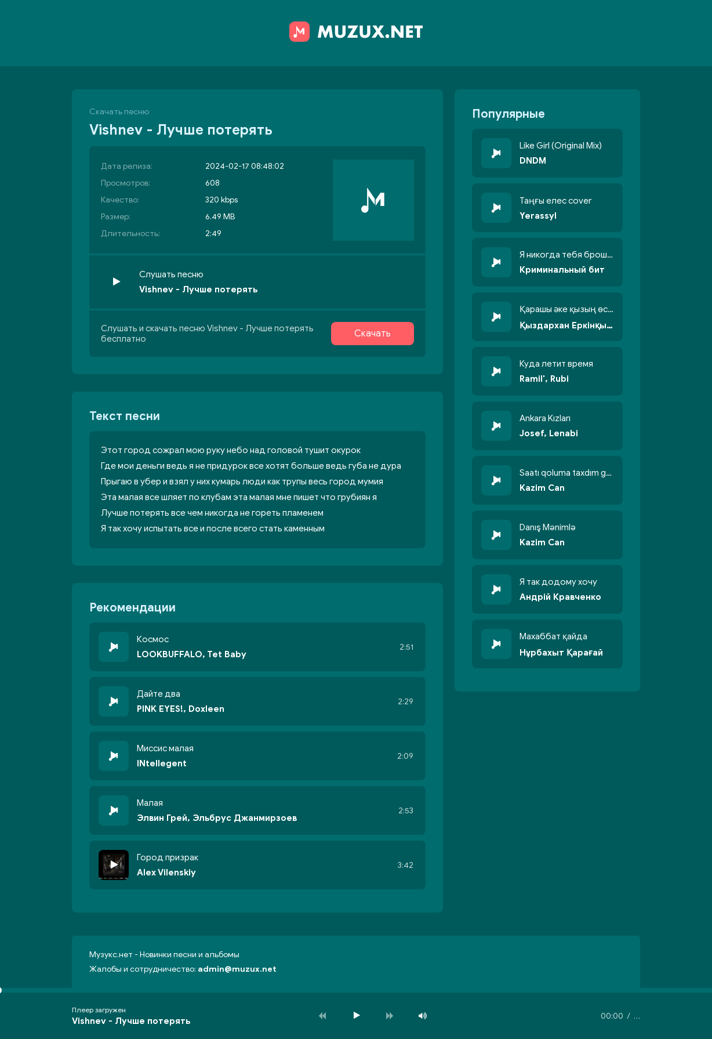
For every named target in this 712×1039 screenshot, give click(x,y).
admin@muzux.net (237, 969)
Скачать (372, 333)
